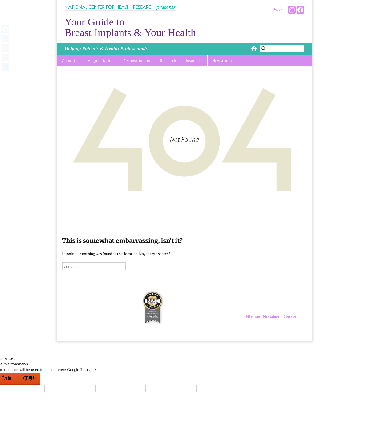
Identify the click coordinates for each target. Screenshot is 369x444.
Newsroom (222, 60)
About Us (70, 60)
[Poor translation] (28, 379)
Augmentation (100, 60)
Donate (289, 316)
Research (168, 60)
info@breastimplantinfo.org (280, 310)
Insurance (194, 60)
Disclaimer (272, 316)
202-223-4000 (265, 305)
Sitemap (253, 316)
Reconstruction (136, 60)
